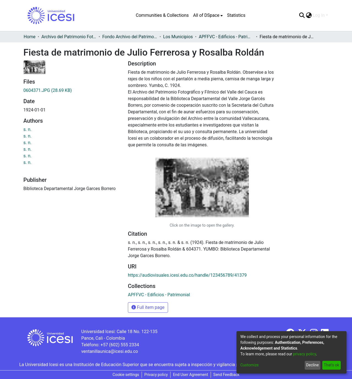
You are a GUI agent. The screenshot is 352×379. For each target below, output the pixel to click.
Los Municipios (178, 36)
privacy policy (304, 354)
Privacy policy (156, 374)
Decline (312, 365)
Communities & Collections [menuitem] (162, 15)
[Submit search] (301, 15)
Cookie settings (125, 374)
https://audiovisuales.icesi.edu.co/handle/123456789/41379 (187, 275)
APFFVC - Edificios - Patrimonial (226, 36)
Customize (249, 365)
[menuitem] (207, 15)
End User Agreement (190, 374)
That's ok (331, 365)
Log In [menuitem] (319, 15)
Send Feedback (226, 374)
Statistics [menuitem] (236, 15)
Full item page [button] (147, 307)
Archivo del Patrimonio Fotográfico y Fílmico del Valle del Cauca (68, 36)
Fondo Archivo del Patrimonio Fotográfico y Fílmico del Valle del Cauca (129, 36)
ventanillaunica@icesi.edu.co (109, 351)
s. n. (27, 129)
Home (29, 36)
